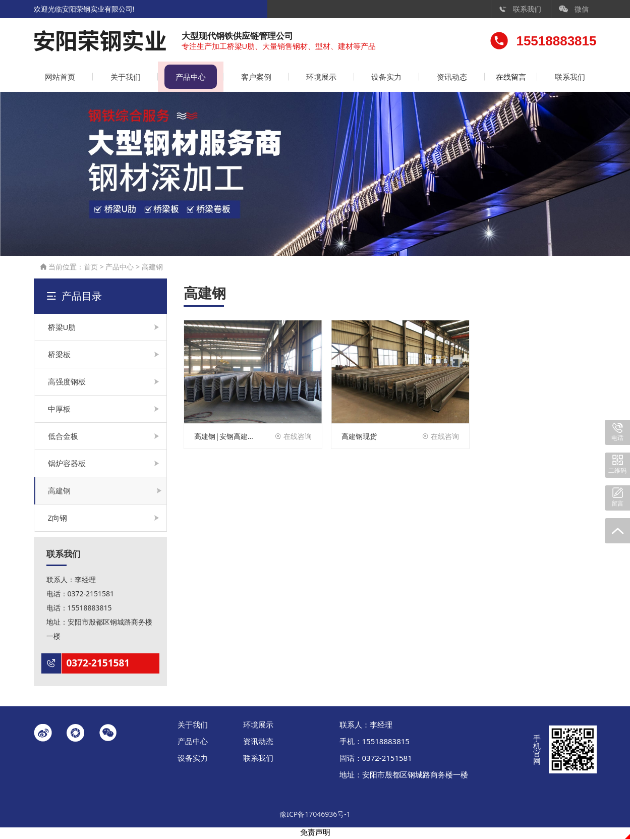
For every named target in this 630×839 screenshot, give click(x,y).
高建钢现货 (359, 437)
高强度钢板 (67, 383)
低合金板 (63, 437)
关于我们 (123, 78)
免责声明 (315, 834)
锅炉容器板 (67, 465)
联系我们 (520, 9)
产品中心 (187, 78)
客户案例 (251, 78)
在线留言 (507, 78)
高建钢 (152, 268)
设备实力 (379, 78)
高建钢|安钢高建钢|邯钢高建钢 (226, 437)
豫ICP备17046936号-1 (315, 815)
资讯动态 (443, 78)
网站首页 (59, 78)
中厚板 (59, 410)
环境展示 (315, 78)
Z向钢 (58, 519)
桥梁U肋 (62, 328)
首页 (91, 268)
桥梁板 (59, 356)
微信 (574, 9)
